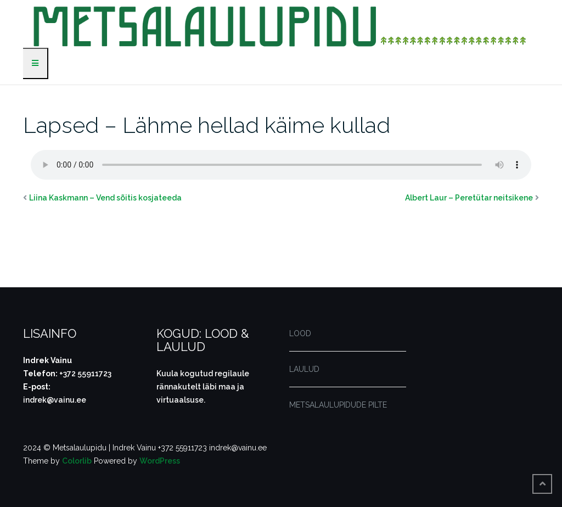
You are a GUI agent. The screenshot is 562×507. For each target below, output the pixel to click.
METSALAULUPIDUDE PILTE (338, 404)
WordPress (159, 460)
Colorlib (77, 460)
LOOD (300, 333)
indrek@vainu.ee (54, 399)
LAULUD (304, 369)
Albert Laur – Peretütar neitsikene (469, 197)
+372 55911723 (85, 373)
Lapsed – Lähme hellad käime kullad (206, 125)
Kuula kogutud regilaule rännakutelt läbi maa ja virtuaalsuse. (202, 386)
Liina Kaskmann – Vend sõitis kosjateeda (105, 197)
